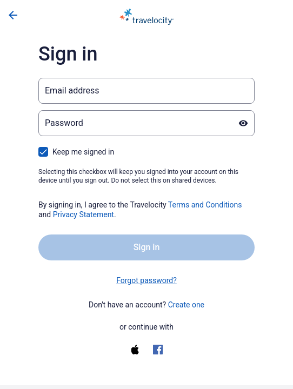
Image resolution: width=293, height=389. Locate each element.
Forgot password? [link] (146, 280)
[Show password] (243, 123)
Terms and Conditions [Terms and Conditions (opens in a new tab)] (205, 204)
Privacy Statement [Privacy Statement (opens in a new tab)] (83, 214)
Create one (186, 304)
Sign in (147, 247)
